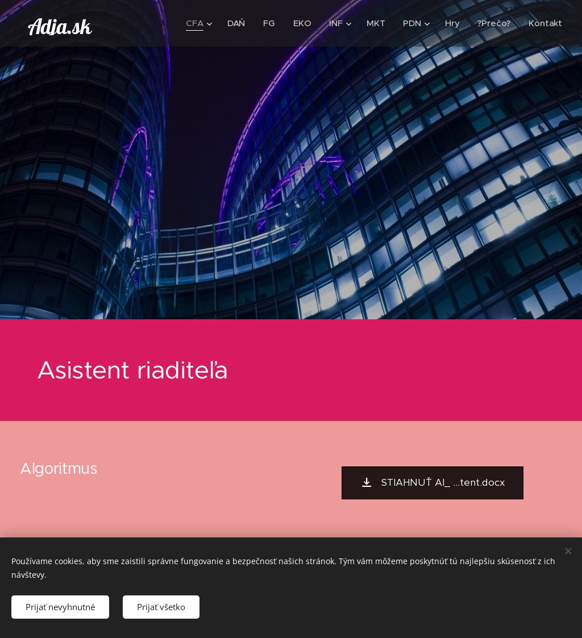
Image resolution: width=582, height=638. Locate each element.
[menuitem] (197, 23)
